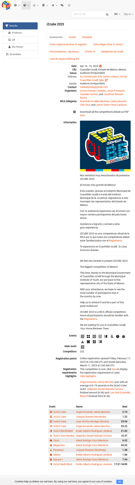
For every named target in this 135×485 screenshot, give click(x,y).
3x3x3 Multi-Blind (60, 464)
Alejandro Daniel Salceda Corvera (105, 389)
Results (11, 25)
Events (72, 37)
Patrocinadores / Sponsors (64, 51)
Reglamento (115, 240)
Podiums (15, 32)
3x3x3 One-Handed (61, 435)
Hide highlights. (88, 376)
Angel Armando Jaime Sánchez (97, 382)
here (82, 115)
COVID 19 (90, 51)
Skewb (54, 454)
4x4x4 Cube (57, 421)
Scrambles (13, 54)
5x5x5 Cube (57, 426)
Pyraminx (56, 450)
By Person (15, 46)
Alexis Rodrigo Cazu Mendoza (92, 440)
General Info (56, 37)
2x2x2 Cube (57, 416)
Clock (54, 440)
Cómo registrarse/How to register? (68, 44)
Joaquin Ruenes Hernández (91, 416)
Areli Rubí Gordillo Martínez (94, 101)
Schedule (87, 37)
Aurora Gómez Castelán (93, 90)
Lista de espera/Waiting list (64, 58)
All (11, 39)
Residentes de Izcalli (112, 51)
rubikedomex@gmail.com (94, 87)
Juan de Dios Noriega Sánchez (92, 421)
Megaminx (57, 445)
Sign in (128, 14)
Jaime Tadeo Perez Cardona (111, 104)
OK (119, 482)
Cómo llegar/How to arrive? (108, 44)
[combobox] (91, 14)
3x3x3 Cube (57, 412)
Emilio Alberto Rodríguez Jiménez (94, 431)
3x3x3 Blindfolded (61, 431)
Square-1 (56, 459)
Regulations (90, 319)
